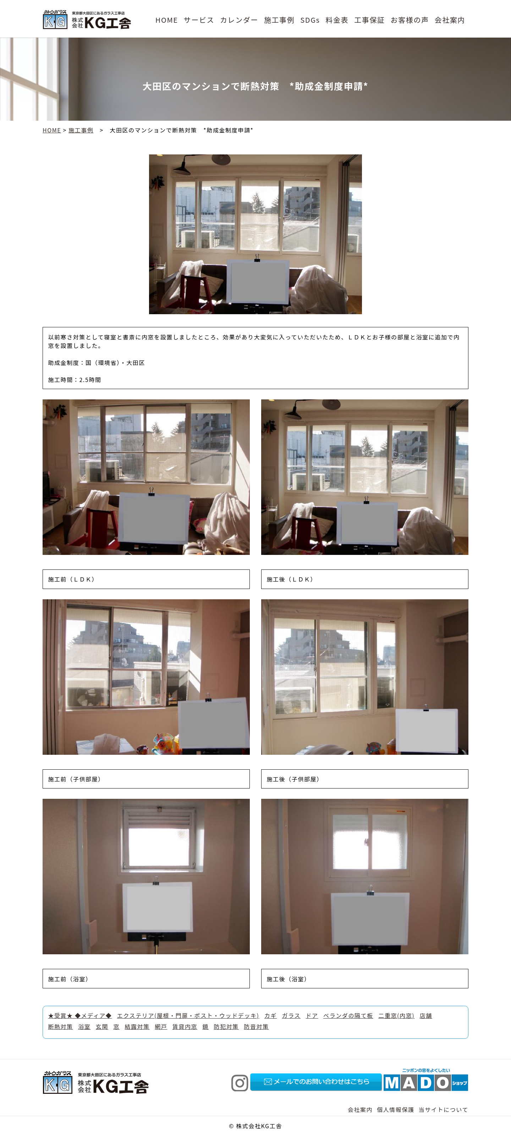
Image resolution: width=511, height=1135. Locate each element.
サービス (199, 20)
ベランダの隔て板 (348, 1015)
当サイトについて (443, 1109)
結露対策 (137, 1026)
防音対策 (256, 1026)
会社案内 (450, 20)
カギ (270, 1015)
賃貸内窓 (184, 1026)
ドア (312, 1015)
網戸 (161, 1026)
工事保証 (369, 20)
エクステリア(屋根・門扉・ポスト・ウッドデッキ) (188, 1015)
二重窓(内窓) (396, 1015)
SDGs (310, 20)
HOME (166, 20)
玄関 (102, 1026)
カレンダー (239, 20)
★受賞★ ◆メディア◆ (80, 1015)
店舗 (426, 1015)
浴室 (84, 1026)
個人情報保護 (395, 1109)
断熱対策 (60, 1026)
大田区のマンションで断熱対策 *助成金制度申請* (181, 130)
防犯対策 (226, 1026)
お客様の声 (410, 20)
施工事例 (279, 20)
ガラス (291, 1015)
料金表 (336, 20)
